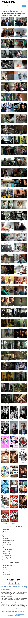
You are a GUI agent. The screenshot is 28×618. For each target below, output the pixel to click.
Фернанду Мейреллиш (8, 533)
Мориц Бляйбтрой (7, 557)
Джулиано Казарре (8, 549)
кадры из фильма (7, 565)
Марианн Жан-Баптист (8, 540)
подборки (9, 587)
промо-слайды (6, 571)
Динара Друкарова (7, 558)
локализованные (7, 574)
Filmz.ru (21, 594)
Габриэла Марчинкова (8, 546)
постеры (5, 569)
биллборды (6, 572)
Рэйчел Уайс (6, 529)
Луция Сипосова (7, 544)
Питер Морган (6, 551)
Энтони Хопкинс (7, 534)
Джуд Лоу (5, 531)
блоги (25, 586)
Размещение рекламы (14, 615)
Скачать (7, 26)
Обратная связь (20, 614)
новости (9, 586)
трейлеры (3, 586)
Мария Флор (6, 538)
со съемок (5, 567)
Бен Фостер (6, 536)
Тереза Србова (7, 555)
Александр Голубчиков (7, 599)
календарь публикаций (20, 587)
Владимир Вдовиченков (9, 547)
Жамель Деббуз (7, 542)
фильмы (15, 586)
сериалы (20, 586)
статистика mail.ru (6, 589)
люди (2, 587)
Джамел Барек (6, 553)
